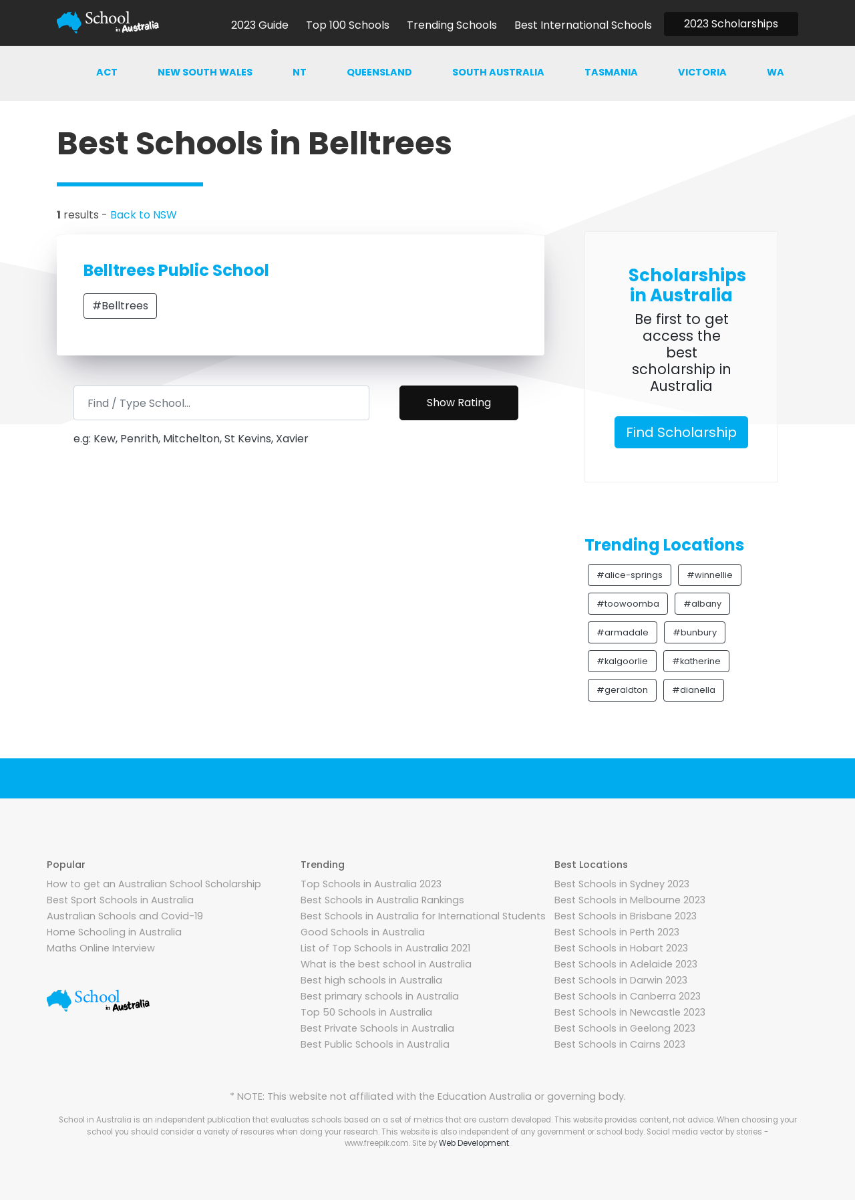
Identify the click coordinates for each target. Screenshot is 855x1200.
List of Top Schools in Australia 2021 (385, 948)
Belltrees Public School (176, 270)
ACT (107, 72)
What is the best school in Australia (386, 964)
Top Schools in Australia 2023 (371, 884)
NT (300, 72)
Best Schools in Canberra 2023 (627, 996)
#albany (702, 603)
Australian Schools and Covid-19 (125, 916)
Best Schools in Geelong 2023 (624, 1028)
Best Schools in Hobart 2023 (621, 948)
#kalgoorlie (622, 661)
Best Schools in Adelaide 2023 (625, 964)
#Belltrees (120, 305)
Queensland (379, 72)
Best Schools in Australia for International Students (423, 916)
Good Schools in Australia (363, 932)
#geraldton (622, 690)
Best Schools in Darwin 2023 (620, 980)
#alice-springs (629, 575)
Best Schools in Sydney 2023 (621, 884)
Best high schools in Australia (371, 980)
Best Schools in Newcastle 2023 (629, 1012)
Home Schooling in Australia (114, 932)
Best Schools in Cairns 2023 (619, 1044)
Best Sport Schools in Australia (120, 900)
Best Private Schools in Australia (377, 1028)
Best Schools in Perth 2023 (616, 932)
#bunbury (695, 632)
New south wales (205, 72)
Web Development (474, 1143)
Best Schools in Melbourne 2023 (629, 900)
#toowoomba (627, 603)
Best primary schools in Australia (380, 996)
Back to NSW (143, 214)
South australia (498, 72)
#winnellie (710, 575)
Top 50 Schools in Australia (366, 1012)
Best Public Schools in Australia (375, 1044)
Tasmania (611, 72)
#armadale (622, 632)
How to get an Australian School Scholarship (154, 884)
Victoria (702, 72)
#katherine (696, 661)
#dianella (693, 690)
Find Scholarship (681, 432)
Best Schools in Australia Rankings (382, 900)
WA (775, 72)
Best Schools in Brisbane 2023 (625, 916)
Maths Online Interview (101, 948)
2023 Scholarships (731, 23)
